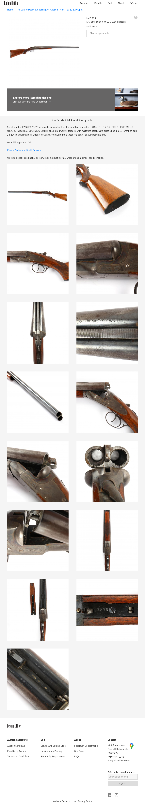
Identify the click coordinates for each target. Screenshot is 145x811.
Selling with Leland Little (53, 745)
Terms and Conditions (18, 756)
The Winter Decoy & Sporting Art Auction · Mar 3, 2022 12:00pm (49, 9)
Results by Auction (16, 751)
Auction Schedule (16, 745)
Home (10, 9)
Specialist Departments (86, 745)
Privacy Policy (85, 801)
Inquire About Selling (51, 751)
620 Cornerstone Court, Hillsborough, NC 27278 (118, 749)
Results (98, 3)
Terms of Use (69, 801)
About (121, 3)
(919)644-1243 (116, 756)
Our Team (79, 751)
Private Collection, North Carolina (24, 150)
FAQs (76, 756)
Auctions (84, 3)
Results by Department (53, 756)
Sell (110, 3)
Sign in (133, 3)
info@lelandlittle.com (119, 760)
